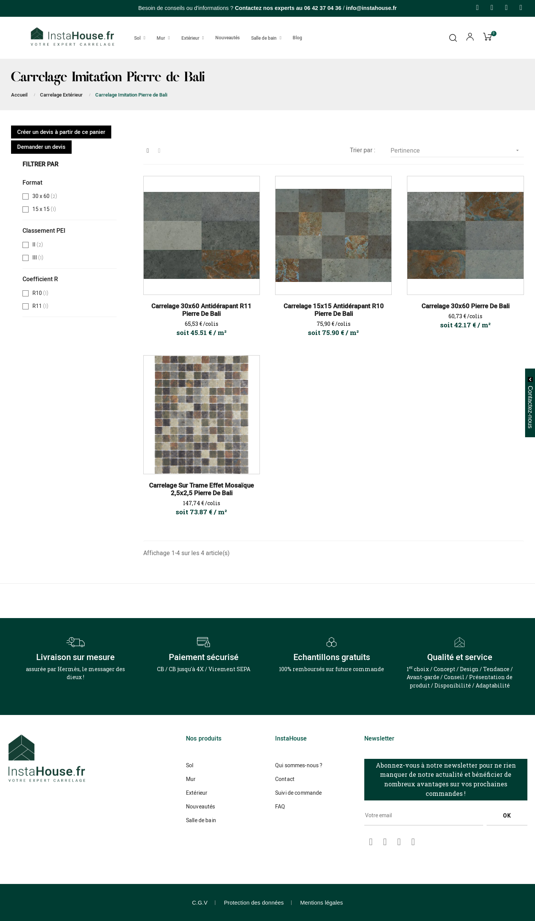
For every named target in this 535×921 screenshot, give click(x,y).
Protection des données (254, 903)
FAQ (280, 807)
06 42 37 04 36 (322, 8)
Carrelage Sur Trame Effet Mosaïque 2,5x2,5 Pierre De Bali (201, 489)
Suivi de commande (298, 793)
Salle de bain (201, 820)
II (38, 245)
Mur (190, 779)
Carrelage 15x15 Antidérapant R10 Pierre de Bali (334, 310)
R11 (41, 306)
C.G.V (200, 903)
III (39, 258)
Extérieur (196, 793)
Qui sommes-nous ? (298, 766)
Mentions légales (321, 903)
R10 (41, 293)
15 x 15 (45, 209)
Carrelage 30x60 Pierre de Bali (465, 306)
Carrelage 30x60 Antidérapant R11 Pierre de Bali (201, 310)
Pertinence (457, 150)
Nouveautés (200, 807)
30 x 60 (45, 196)
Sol (189, 766)
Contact (285, 779)
